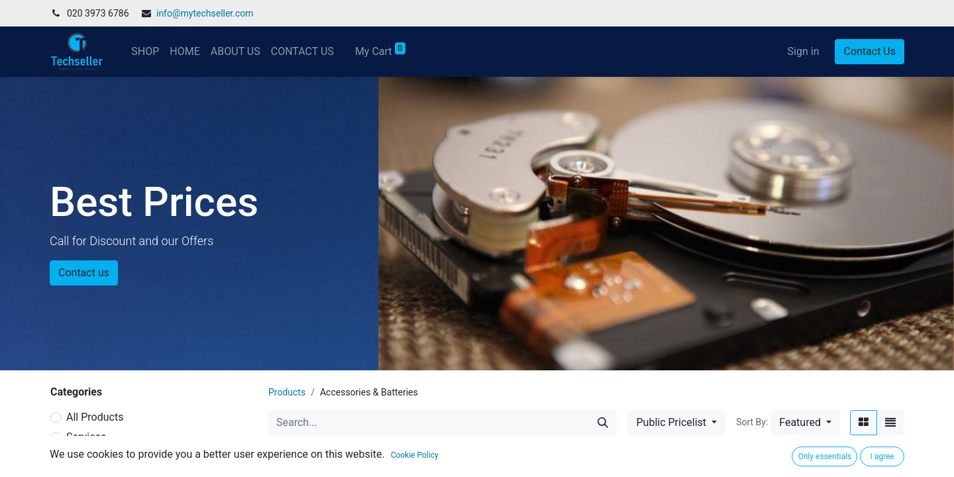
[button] (805, 422)
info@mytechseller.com (205, 13)
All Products (94, 417)
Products (286, 392)
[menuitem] (145, 51)
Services (86, 437)
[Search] (603, 422)
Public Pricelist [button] (672, 422)
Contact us (83, 272)
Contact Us (869, 51)
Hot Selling (91, 456)
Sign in (804, 51)
